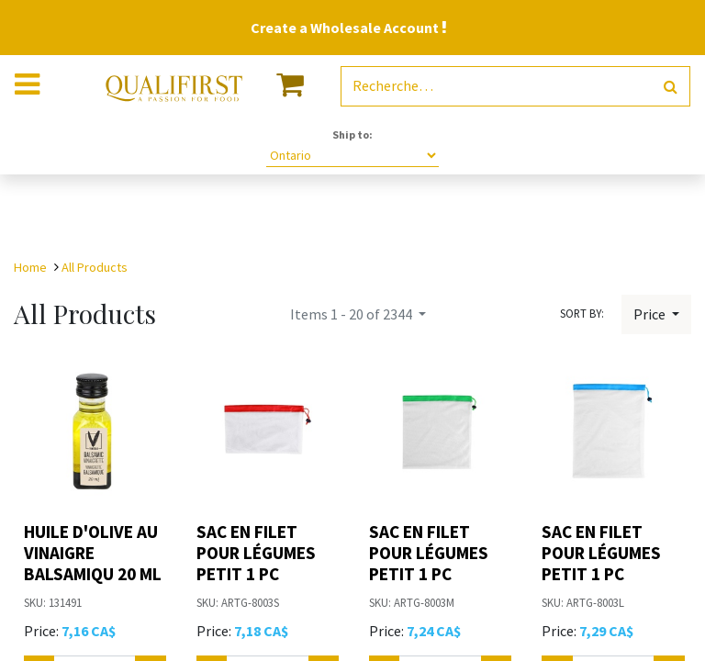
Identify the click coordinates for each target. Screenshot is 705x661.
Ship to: (352, 134)
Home (30, 267)
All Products (95, 267)
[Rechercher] (670, 86)
